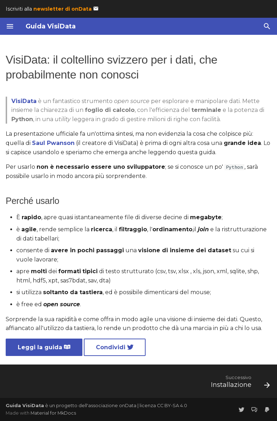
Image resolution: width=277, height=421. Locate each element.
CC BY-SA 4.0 (172, 405)
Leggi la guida (44, 347)
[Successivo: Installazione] (239, 383)
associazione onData (112, 405)
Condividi (115, 347)
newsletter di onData (62, 9)
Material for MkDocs (53, 413)
